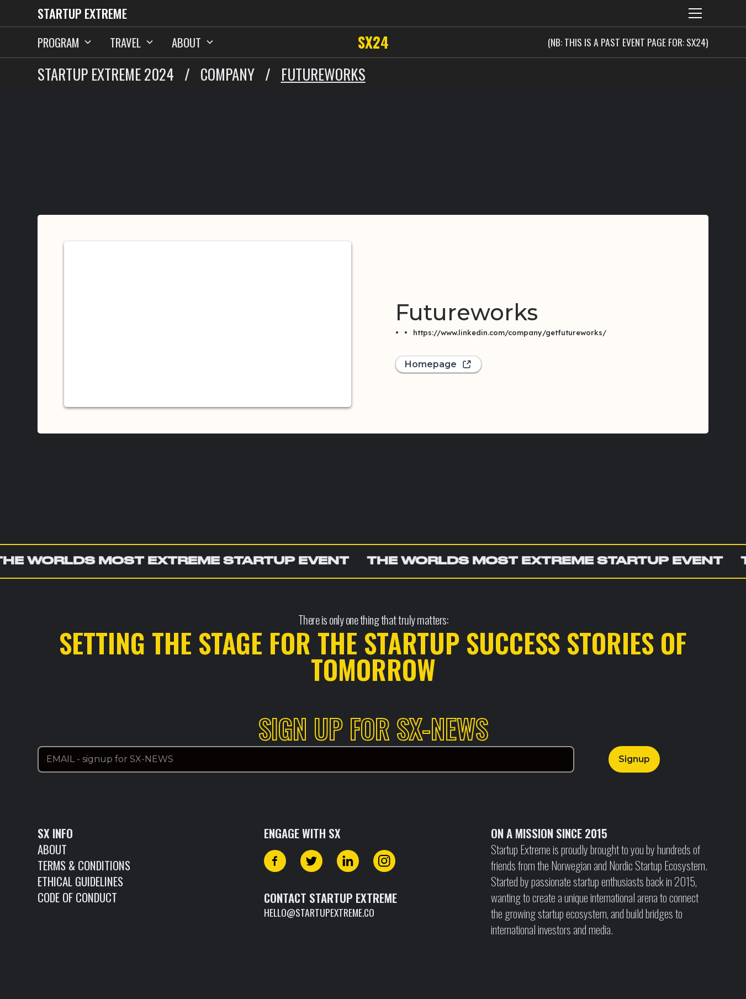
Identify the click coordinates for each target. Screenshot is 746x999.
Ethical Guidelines (80, 881)
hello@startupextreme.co (319, 912)
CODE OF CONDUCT (77, 897)
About (52, 849)
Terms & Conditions (84, 865)
